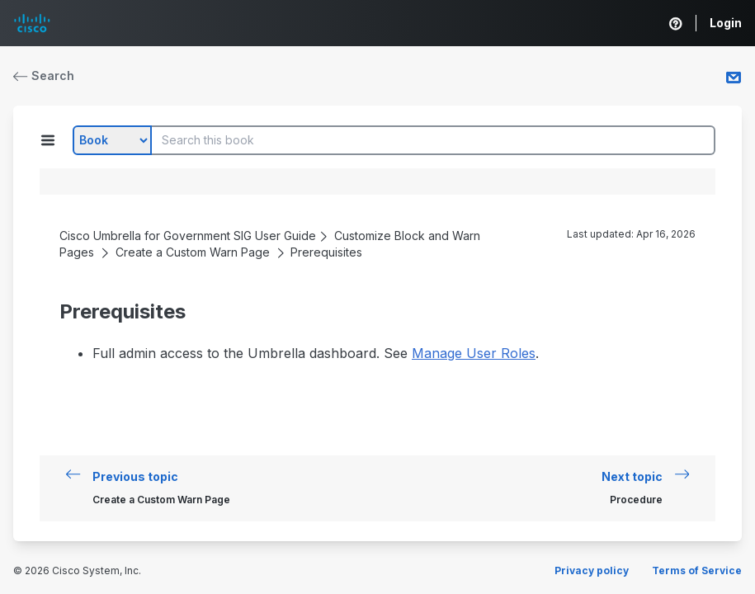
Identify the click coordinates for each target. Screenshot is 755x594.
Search (43, 75)
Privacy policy (591, 570)
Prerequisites (326, 252)
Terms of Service (697, 570)
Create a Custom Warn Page (193, 252)
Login (726, 23)
